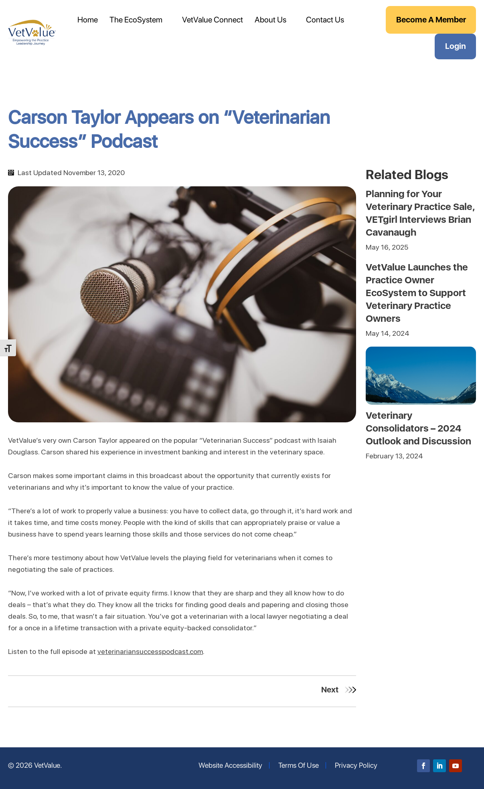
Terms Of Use (298, 765)
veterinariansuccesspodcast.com (150, 651)
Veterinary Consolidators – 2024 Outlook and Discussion (418, 428)
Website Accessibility (230, 765)
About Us (270, 19)
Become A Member (431, 19)
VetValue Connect (212, 19)
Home (87, 19)
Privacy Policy (356, 765)
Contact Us (325, 19)
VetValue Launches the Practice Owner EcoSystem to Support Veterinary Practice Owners (417, 292)
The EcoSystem (135, 19)
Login (455, 46)
